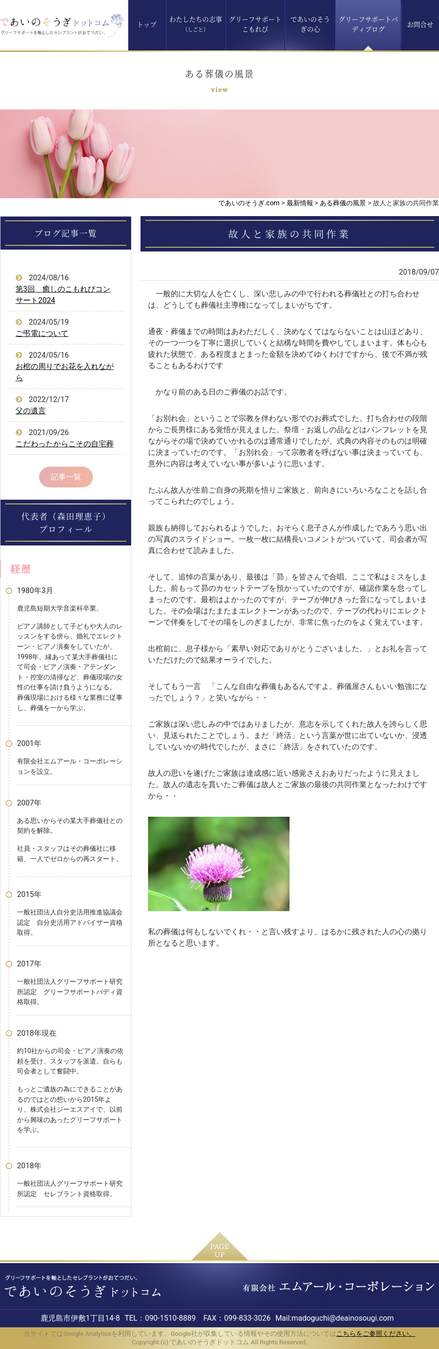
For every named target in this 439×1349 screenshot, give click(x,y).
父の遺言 (31, 410)
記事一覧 (66, 476)
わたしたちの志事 (195, 24)
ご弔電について (42, 333)
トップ (147, 24)
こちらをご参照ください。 (375, 1333)
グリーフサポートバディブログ (368, 24)
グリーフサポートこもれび (255, 24)
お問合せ (420, 24)
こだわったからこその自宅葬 (65, 443)
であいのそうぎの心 (310, 24)
